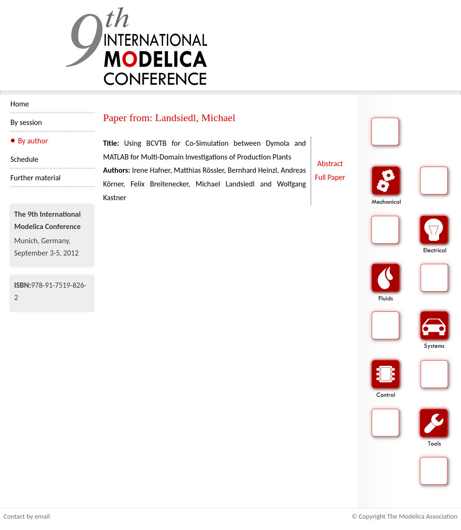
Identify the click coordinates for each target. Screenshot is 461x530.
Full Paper (330, 177)
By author (33, 140)
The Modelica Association (422, 516)
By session (26, 122)
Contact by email (27, 516)
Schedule (24, 159)
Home (19, 103)
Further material (35, 177)
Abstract (330, 163)
